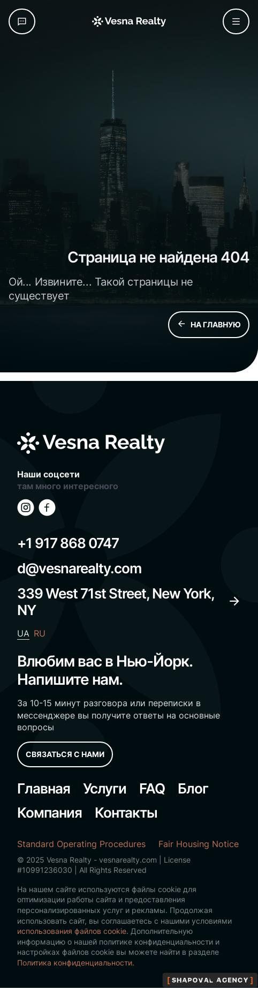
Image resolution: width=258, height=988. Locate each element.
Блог (193, 788)
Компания (49, 812)
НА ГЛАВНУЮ (209, 325)
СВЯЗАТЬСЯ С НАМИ (65, 754)
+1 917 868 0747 (68, 543)
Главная (43, 788)
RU (39, 633)
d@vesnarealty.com (79, 568)
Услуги (104, 788)
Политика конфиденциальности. (75, 962)
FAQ (152, 788)
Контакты (126, 812)
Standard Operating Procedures (81, 844)
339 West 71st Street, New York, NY (129, 601)
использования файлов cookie (71, 930)
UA (23, 633)
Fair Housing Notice (198, 844)
